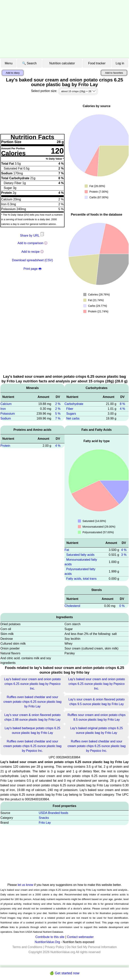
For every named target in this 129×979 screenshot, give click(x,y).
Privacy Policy (54, 947)
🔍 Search (29, 63)
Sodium (5, 418)
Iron (3, 408)
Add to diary (13, 72)
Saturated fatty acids (80, 554)
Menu (9, 63)
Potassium (7, 413)
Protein (5, 445)
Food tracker (97, 63)
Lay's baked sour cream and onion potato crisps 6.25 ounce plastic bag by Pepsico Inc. (32, 683)
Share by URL (32, 235)
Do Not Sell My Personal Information (92, 947)
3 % (124, 554)
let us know (25, 884)
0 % (122, 606)
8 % (122, 404)
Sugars (71, 413)
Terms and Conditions (27, 947)
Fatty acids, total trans (81, 578)
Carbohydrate (73, 404)
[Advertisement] (64, 29)
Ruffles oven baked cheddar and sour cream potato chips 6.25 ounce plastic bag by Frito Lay (32, 701)
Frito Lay (45, 822)
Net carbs (72, 418)
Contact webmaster (80, 937)
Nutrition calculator (62, 63)
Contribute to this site (49, 937)
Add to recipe (30, 251)
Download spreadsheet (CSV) (32, 260)
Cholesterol (72, 606)
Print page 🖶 (32, 268)
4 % (58, 445)
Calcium (6, 404)
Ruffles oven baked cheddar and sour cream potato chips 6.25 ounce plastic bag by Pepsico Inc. (32, 746)
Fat (66, 550)
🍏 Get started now (64, 973)
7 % (58, 418)
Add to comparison (30, 243)
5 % (58, 413)
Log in (120, 63)
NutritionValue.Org (47, 942)
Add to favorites (114, 72)
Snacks (44, 817)
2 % (58, 404)
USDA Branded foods (53, 813)
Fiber (69, 408)
